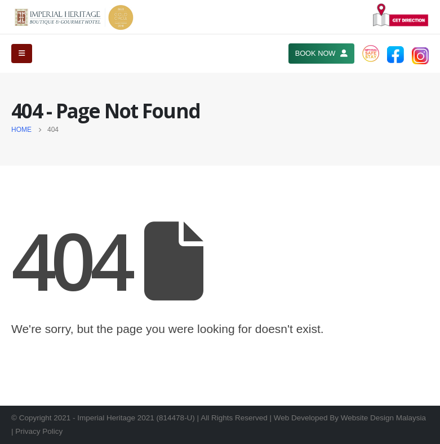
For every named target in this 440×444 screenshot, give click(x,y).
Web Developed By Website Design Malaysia (350, 418)
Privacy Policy (39, 431)
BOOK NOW (321, 53)
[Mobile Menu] (21, 53)
